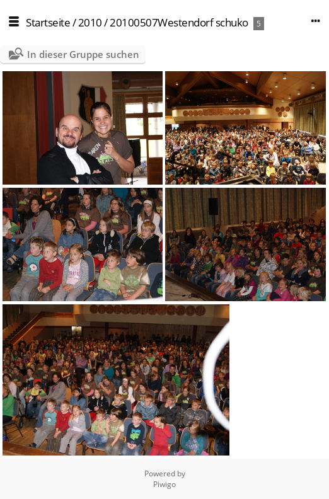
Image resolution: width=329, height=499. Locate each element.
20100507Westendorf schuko (179, 22)
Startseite (48, 22)
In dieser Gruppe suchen (83, 54)
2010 (90, 22)
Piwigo (164, 484)
